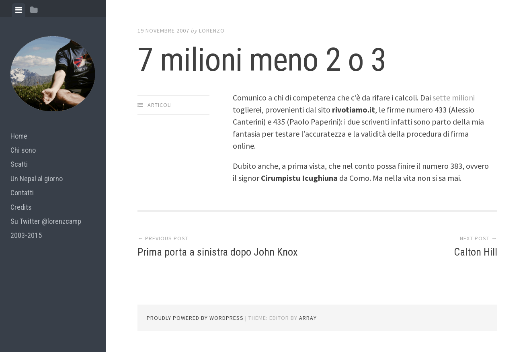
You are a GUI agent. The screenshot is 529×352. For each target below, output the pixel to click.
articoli (160, 104)
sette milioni (454, 97)
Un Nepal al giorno (36, 178)
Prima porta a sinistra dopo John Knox (217, 252)
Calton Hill (475, 252)
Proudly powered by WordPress (195, 317)
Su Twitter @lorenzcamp (45, 221)
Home (18, 136)
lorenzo (212, 30)
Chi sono (23, 150)
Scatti (19, 164)
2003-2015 (26, 235)
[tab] (18, 10)
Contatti (22, 192)
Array (308, 317)
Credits (21, 207)
